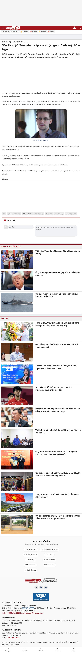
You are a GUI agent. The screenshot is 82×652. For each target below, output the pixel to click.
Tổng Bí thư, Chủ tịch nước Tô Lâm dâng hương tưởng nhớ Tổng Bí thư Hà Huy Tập (57, 324)
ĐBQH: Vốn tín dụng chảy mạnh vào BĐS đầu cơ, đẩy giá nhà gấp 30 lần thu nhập (57, 410)
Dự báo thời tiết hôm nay (49, 549)
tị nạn (10, 214)
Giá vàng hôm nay (30, 554)
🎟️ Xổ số (51, 32)
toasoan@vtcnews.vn (34, 613)
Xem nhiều (14, 32)
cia (4, 214)
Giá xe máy (30, 560)
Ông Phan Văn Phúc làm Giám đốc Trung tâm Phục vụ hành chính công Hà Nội (56, 452)
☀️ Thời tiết (42, 32)
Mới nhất (5, 32)
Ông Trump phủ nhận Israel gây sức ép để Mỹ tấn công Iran (57, 273)
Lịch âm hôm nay (30, 549)
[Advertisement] (41, 74)
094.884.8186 (13, 638)
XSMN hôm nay (49, 560)
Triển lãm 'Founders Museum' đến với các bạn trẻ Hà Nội (57, 252)
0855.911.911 (13, 613)
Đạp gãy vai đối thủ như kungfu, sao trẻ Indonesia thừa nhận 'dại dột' (53, 388)
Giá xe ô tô (49, 554)
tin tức (30, 214)
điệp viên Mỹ (59, 214)
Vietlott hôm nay (30, 570)
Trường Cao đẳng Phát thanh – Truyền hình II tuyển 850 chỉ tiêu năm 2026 (55, 367)
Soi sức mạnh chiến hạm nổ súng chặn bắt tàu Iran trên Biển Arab (56, 295)
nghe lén (17, 214)
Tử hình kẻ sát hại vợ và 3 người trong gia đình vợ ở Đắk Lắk (58, 431)
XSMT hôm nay (49, 565)
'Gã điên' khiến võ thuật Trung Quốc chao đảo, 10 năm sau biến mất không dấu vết (58, 474)
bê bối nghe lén (71, 214)
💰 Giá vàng (24, 32)
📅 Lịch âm (33, 32)
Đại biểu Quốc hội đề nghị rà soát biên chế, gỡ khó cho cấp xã (56, 345)
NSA (24, 214)
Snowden (49, 214)
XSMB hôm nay (30, 565)
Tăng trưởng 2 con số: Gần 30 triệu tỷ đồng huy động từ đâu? (57, 495)
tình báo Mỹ (39, 214)
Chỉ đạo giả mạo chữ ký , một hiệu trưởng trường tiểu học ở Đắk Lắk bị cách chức (57, 517)
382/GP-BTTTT (28, 608)
